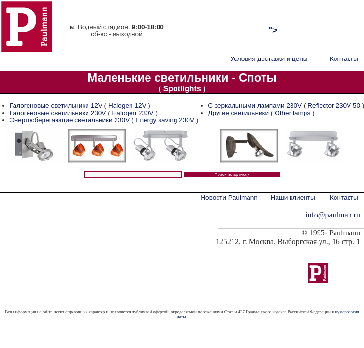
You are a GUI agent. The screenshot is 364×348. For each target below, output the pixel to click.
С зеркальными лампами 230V (255, 105)
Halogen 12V (127, 105)
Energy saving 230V (164, 120)
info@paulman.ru (333, 215)
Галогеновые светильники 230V (58, 112)
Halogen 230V (133, 112)
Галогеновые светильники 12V (56, 105)
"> (272, 30)
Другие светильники (238, 112)
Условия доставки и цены (268, 58)
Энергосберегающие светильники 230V (70, 120)
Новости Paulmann (229, 197)
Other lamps (292, 112)
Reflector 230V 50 (333, 105)
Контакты (344, 58)
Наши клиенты (292, 197)
